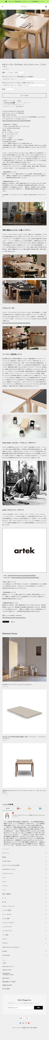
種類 (3, 72)
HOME (4, 963)
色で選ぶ (4, 951)
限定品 (4, 857)
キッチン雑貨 (10, 918)
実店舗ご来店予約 (7, 985)
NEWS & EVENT (7, 970)
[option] (24, 34)
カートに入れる (24, 95)
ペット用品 (5, 934)
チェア (4, 881)
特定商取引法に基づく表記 (27, 1027)
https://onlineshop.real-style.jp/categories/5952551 (25, 577)
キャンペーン (6, 853)
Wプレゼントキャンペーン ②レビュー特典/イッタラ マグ (17, 82)
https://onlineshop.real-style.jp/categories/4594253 (16, 323)
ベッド (4, 889)
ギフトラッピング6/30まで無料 (10, 865)
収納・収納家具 (11, 894)
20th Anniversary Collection (10, 947)
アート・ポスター (11, 914)
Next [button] (47, 34)
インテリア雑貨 (10, 910)
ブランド (4, 939)
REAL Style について (8, 966)
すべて (8, 808)
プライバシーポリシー (16, 1027)
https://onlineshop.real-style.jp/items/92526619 (16, 120)
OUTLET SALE (6, 861)
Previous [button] (1, 34)
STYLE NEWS (6, 955)
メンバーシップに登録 (9, 102)
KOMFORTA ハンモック (9, 869)
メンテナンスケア (7, 926)
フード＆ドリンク (7, 930)
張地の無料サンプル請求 (9, 981)
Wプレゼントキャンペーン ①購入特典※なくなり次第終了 (18, 76)
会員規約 (35, 1027)
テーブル (4, 885)
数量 (3, 89)
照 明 (4, 902)
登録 (38, 1007)
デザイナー (5, 943)
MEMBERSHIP (6, 973)
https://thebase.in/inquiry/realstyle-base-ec (14, 617)
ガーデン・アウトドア (8, 906)
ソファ (7, 877)
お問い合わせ (6, 978)
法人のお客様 (6, 988)
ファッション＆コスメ (8, 922)
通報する (13, 621)
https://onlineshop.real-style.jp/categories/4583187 (22, 575)
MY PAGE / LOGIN (8, 974)
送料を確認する (20, 106)
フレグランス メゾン (7, 873)
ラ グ (4, 898)
